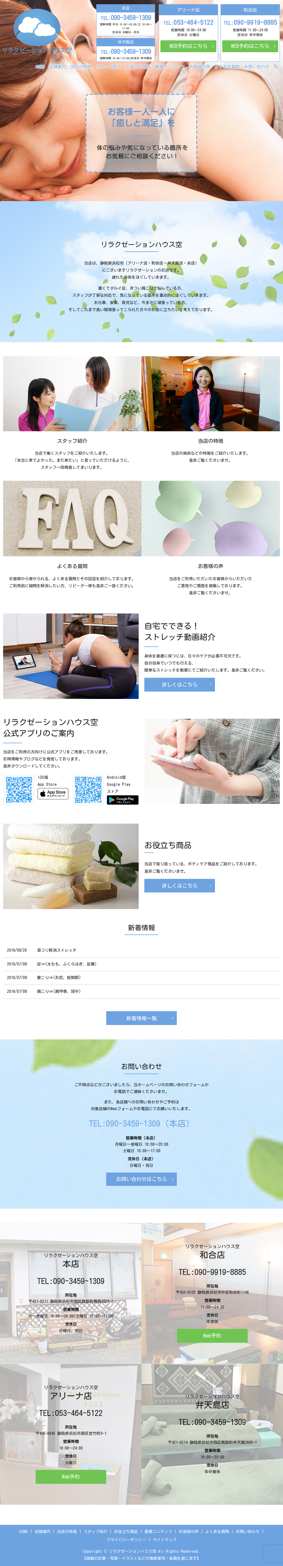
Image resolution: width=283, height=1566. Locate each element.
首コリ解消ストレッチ (57, 950)
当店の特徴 (81, 67)
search (279, 67)
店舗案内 (57, 67)
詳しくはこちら (179, 686)
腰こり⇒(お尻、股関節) (59, 978)
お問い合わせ (256, 67)
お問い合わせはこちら (141, 1179)
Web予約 (212, 1335)
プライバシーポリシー (126, 1540)
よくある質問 (227, 67)
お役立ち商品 (138, 67)
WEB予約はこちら (188, 46)
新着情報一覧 (141, 1018)
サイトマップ (165, 1540)
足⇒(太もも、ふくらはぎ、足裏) (67, 964)
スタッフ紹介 (108, 67)
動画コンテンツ (170, 67)
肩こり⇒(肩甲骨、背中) (59, 991)
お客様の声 (199, 67)
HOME (40, 67)
